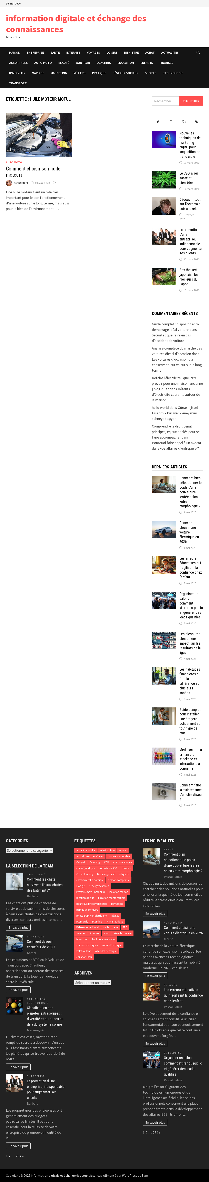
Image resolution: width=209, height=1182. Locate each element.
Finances (166, 63)
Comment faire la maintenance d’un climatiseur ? (191, 792)
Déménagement (106, 874)
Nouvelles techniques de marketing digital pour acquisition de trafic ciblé (190, 145)
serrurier (80, 933)
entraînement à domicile (89, 880)
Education (126, 63)
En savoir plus (18, 927)
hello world (160, 407)
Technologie (173, 73)
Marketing (59, 73)
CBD (106, 862)
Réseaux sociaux (125, 73)
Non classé (36, 874)
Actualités (170, 52)
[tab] (158, 122)
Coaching (104, 63)
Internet (73, 52)
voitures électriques (87, 945)
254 (18, 1156)
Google (80, 886)
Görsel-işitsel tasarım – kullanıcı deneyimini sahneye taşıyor (175, 413)
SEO (125, 927)
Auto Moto (43, 63)
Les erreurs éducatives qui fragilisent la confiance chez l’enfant (190, 567)
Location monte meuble (111, 898)
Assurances (18, 63)
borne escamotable (119, 856)
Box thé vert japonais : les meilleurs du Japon (189, 277)
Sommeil (94, 933)
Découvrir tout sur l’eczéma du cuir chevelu (190, 204)
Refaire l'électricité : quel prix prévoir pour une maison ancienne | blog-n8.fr (177, 383)
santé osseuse (110, 927)
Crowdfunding (84, 874)
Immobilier (17, 73)
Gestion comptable (118, 880)
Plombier (97, 921)
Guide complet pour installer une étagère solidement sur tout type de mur (190, 721)
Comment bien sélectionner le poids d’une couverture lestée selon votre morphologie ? (190, 492)
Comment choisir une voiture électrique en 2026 (189, 532)
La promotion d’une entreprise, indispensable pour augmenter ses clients (191, 241)
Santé (55, 52)
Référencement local (87, 927)
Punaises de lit (115, 921)
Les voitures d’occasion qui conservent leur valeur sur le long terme (177, 365)
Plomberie (82, 921)
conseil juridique (85, 868)
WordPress (129, 1175)
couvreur (126, 868)
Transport (18, 83)
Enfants (146, 63)
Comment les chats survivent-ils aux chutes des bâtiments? (45, 884)
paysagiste (117, 904)
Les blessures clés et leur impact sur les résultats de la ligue (190, 643)
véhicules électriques (106, 951)
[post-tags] (196, 122)
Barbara (23, 183)
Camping (94, 862)
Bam (144, 1175)
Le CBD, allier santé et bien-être (188, 178)
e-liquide (124, 874)
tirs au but (82, 939)
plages (115, 915)
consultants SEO (108, 868)
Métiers (79, 73)
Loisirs (112, 52)
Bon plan (83, 63)
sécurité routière (122, 933)
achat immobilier (86, 850)
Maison (14, 52)
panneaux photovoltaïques (91, 904)
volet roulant (83, 951)
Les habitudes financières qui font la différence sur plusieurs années (190, 681)
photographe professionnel (91, 915)
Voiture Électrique (111, 945)
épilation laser (84, 957)
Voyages (93, 52)
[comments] (184, 122)
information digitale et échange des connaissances (76, 23)
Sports (150, 73)
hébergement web (99, 886)
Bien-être (131, 52)
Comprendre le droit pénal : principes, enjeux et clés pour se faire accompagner (176, 432)
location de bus (85, 898)
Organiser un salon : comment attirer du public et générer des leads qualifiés (191, 605)
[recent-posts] (171, 122)
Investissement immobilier (90, 892)
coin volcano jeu (122, 862)
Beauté (63, 63)
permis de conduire (87, 909)
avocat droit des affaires (89, 856)
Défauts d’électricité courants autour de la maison (176, 394)
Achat (150, 52)
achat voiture (107, 850)
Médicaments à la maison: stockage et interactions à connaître (190, 759)
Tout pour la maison (103, 939)
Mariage (38, 73)
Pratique (99, 73)
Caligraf (80, 862)
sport (107, 933)
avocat (123, 850)
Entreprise (35, 52)
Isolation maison (118, 892)
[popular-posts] (158, 122)
